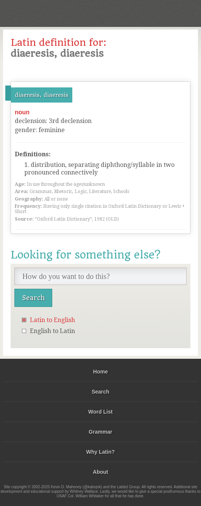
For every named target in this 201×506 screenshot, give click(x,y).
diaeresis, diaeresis (42, 95)
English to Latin (52, 331)
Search (100, 392)
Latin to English (52, 320)
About (100, 472)
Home (100, 372)
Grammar (100, 432)
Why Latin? (100, 452)
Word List (100, 412)
